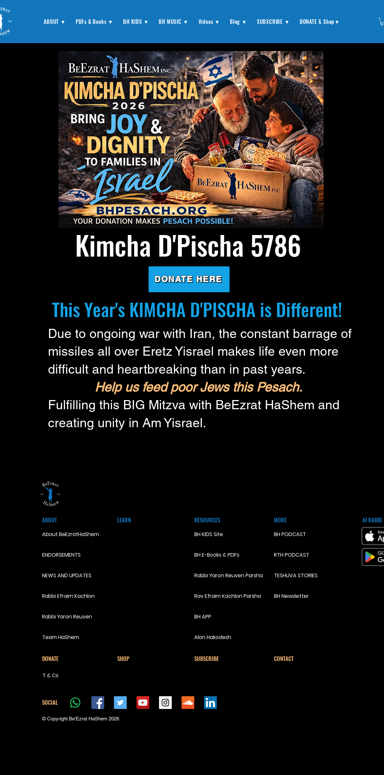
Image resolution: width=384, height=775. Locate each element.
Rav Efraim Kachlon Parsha (227, 596)
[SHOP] (140, 658)
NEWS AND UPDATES (65, 575)
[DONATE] (65, 658)
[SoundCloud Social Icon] (188, 702)
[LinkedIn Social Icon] (210, 702)
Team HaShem (60, 637)
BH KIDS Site (208, 534)
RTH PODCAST (291, 555)
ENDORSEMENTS (61, 555)
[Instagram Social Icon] (165, 702)
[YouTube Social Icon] (142, 702)
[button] (55, 21)
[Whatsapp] (75, 702)
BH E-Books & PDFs (216, 555)
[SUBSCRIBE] (217, 658)
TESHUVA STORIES (296, 575)
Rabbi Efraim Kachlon (65, 596)
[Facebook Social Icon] (97, 702)
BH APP (202, 616)
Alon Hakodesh (212, 637)
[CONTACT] (297, 658)
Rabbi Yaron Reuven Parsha (228, 575)
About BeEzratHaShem (65, 534)
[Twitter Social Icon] (120, 702)
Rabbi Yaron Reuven (65, 616)
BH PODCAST (290, 534)
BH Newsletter (291, 596)
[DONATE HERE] (189, 279)
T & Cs (50, 675)
